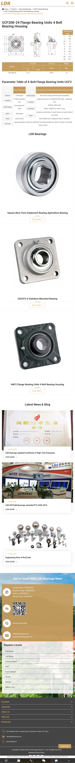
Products (14, 9)
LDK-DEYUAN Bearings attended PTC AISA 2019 (26, 505)
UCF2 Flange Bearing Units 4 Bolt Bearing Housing (21, 11)
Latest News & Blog (37, 404)
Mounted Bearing (25, 9)
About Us (5, 712)
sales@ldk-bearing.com (11, 736)
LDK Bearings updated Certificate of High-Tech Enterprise (30, 453)
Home (6, 9)
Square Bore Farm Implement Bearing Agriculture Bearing (37, 212)
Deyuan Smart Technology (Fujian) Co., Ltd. (34, 750)
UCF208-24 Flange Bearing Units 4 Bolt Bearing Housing (23, 14)
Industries (5, 707)
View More (11, 457)
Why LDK (5, 717)
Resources (6, 722)
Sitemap (31, 753)
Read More (37, 219)
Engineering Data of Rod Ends (18, 557)
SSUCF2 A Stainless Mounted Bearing (37, 298)
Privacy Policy (39, 753)
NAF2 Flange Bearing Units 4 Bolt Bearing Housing (37, 384)
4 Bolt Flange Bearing (40, 9)
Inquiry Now (65, 746)
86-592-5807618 (9, 742)
